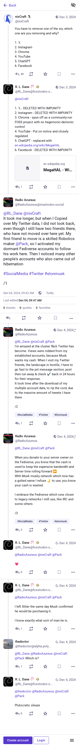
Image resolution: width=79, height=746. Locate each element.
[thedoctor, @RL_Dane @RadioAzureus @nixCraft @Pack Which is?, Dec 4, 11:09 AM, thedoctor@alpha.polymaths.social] (39, 654)
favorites (43, 308)
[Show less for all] (73, 5)
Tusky (50, 293)
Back (9, 5)
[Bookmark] (59, 74)
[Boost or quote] (31, 74)
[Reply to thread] (19, 186)
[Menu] (72, 740)
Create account (18, 740)
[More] (73, 74)
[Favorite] (45, 74)
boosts (9, 308)
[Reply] (19, 74)
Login (41, 740)
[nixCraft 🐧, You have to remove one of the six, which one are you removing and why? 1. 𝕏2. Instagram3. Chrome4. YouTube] (39, 46)
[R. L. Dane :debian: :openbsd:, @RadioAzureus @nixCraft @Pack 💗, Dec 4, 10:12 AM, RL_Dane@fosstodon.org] (39, 558)
